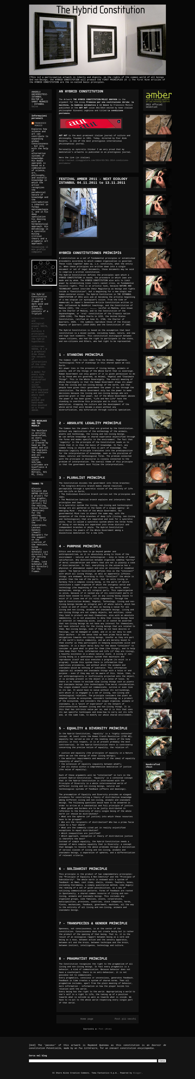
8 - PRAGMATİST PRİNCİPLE (83, 959)
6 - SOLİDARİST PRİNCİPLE (83, 869)
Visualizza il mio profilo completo (40, 249)
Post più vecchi (125, 1019)
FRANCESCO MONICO (40, 124)
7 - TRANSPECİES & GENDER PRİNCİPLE (93, 923)
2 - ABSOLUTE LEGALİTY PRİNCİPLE (90, 423)
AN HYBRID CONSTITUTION (81, 91)
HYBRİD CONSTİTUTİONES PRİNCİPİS (90, 253)
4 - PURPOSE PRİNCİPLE (80, 546)
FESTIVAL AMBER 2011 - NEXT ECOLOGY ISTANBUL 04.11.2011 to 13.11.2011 (93, 181)
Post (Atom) (105, 1029)
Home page (86, 1019)
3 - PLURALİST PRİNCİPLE (82, 478)
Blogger (137, 1073)
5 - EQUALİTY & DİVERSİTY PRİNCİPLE (93, 728)
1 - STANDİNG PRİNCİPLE (81, 355)
